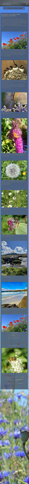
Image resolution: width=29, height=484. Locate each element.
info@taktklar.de (19, 379)
